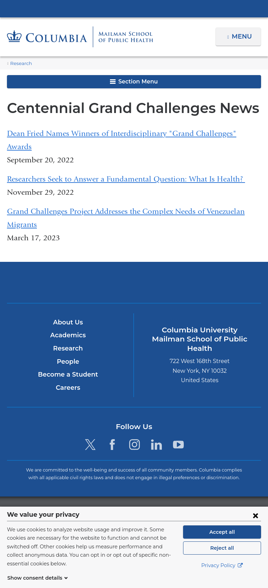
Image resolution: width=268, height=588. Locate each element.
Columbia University (148, 510)
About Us (68, 322)
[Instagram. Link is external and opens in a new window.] (134, 444)
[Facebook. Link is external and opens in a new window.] (112, 444)
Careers (68, 387)
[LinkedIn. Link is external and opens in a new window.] (156, 444)
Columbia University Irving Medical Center (134, 8)
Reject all (222, 556)
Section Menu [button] (134, 81)
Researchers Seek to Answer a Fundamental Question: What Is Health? (126, 179)
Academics (68, 335)
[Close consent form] (255, 523)
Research (20, 63)
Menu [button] (243, 36)
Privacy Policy (222, 574)
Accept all (222, 540)
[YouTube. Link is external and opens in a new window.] (178, 444)
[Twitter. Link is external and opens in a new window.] (90, 444)
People (68, 361)
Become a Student (68, 374)
